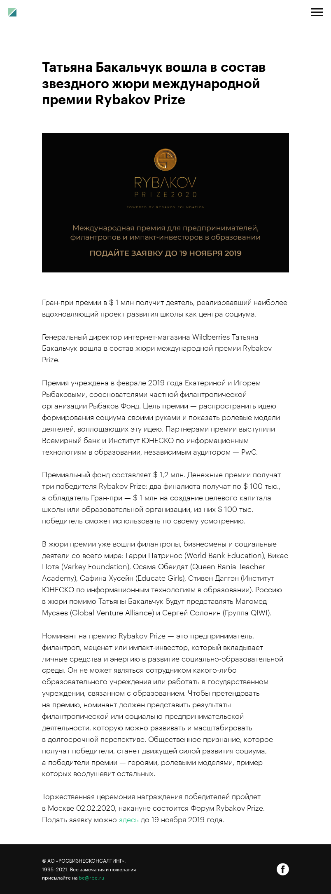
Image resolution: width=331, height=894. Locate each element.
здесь (129, 820)
